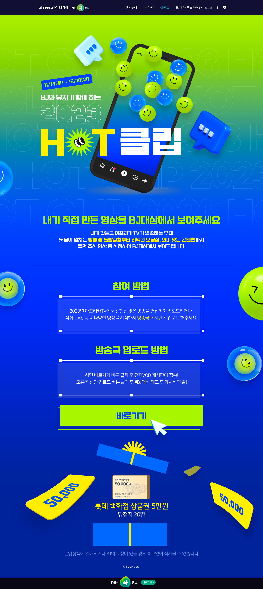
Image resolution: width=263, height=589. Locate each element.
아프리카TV (48, 7)
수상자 (148, 8)
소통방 (224, 7)
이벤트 (164, 8)
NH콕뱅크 (79, 7)
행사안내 (132, 8)
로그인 (208, 7)
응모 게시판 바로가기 (131, 416)
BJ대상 (63, 7)
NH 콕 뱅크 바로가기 (148, 582)
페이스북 (217, 7)
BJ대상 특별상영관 (189, 8)
